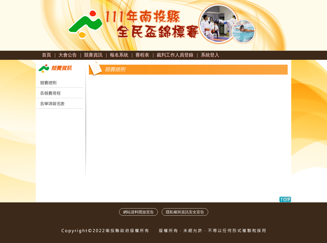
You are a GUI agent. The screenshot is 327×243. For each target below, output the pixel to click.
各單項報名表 (52, 104)
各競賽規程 (50, 93)
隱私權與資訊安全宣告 (185, 212)
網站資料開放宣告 (138, 212)
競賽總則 (48, 83)
